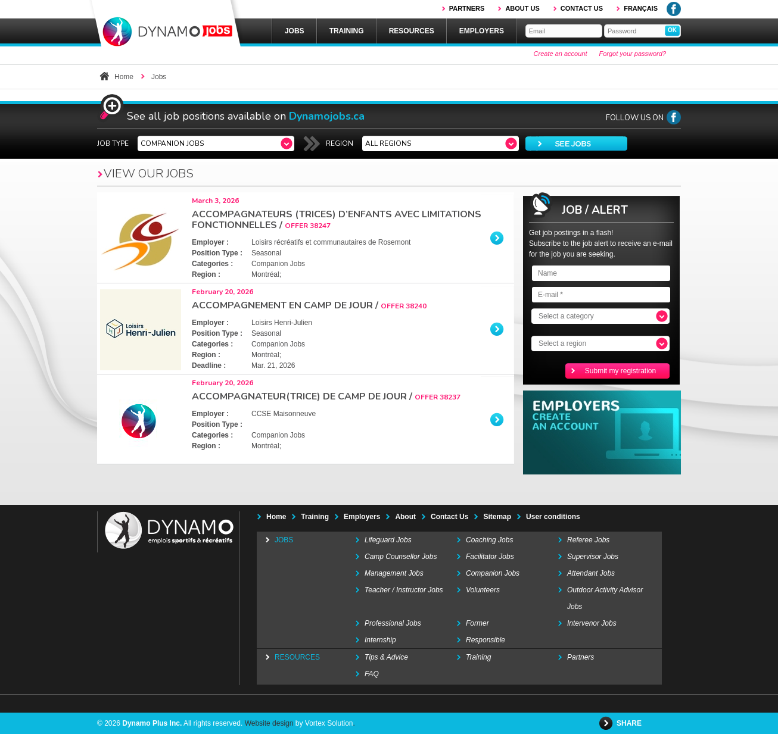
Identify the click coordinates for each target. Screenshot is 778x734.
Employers (481, 31)
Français (641, 8)
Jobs (294, 31)
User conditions (553, 517)
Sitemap (497, 517)
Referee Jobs (588, 540)
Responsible (485, 640)
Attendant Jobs (591, 573)
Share (630, 723)
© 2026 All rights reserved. (169, 723)
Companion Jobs (492, 573)
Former (477, 623)
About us (522, 8)
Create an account (560, 53)
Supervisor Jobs (592, 556)
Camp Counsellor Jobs (401, 556)
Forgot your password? (633, 53)
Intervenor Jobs (592, 623)
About (405, 517)
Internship (380, 640)
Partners (467, 8)
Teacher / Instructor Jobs (404, 590)
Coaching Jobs (489, 540)
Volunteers (483, 590)
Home (123, 77)
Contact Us (449, 517)
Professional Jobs (393, 623)
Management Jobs (394, 573)
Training (346, 31)
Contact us (582, 8)
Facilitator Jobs (490, 556)
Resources (411, 31)
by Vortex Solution (324, 723)
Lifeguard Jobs (388, 540)
